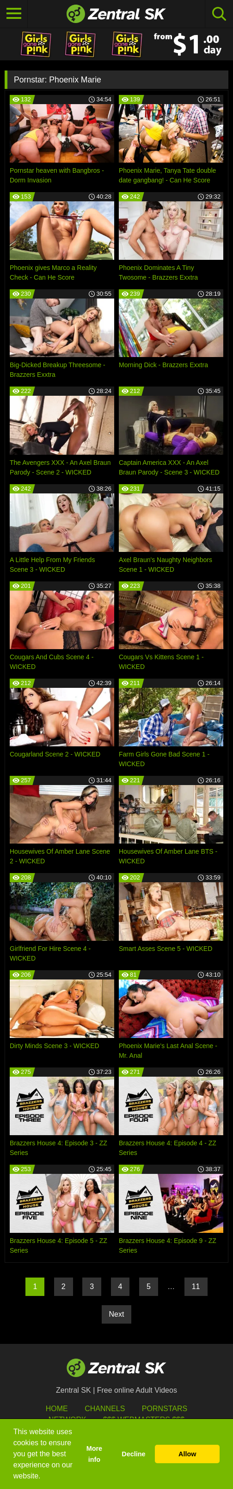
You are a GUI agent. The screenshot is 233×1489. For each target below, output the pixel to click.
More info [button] (94, 1454)
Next (116, 1314)
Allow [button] (187, 1454)
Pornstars (164, 1409)
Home (57, 1409)
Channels (105, 1409)
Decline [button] (133, 1454)
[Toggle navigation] (14, 14)
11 (196, 1286)
